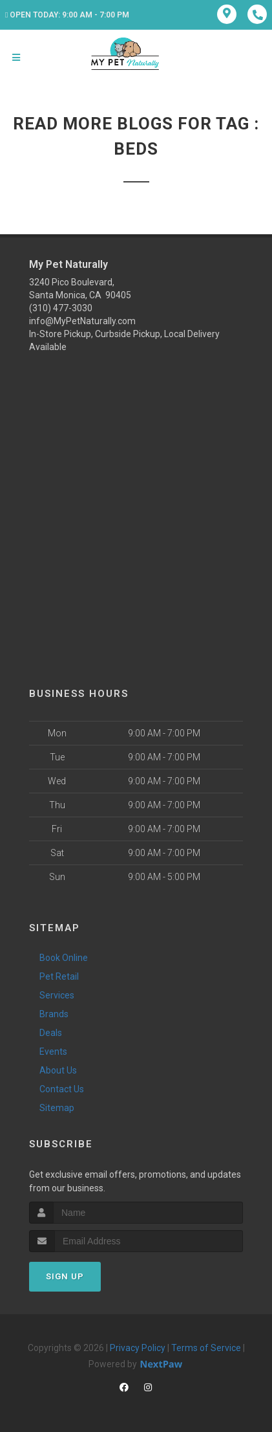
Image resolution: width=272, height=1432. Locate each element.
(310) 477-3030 (60, 308)
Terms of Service (206, 1348)
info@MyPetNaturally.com (82, 321)
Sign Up (65, 1276)
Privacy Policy (137, 1348)
